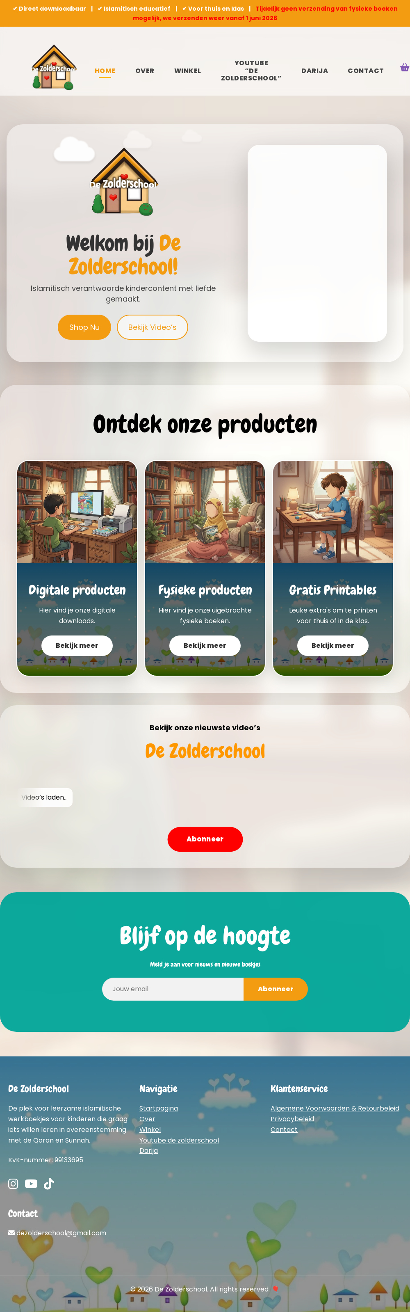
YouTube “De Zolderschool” (251, 70)
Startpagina (158, 1108)
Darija (314, 70)
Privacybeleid (292, 1119)
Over (145, 70)
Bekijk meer (77, 645)
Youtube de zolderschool (179, 1140)
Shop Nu (84, 327)
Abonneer (204, 839)
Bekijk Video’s (152, 327)
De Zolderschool (205, 751)
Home (105, 70)
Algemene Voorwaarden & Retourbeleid (335, 1108)
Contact (366, 70)
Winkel (187, 70)
